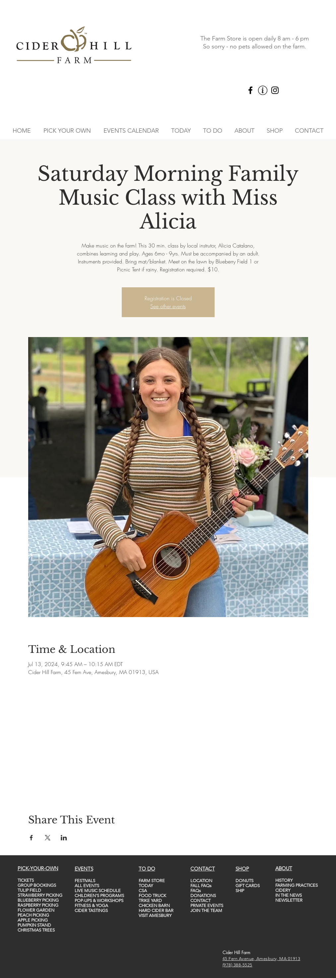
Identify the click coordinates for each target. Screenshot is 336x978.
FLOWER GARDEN (36, 910)
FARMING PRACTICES (296, 885)
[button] (67, 131)
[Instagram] (275, 90)
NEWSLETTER (288, 900)
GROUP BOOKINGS (37, 885)
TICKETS (26, 880)
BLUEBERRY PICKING (38, 900)
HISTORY (284, 880)
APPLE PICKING (33, 920)
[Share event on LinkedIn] (64, 837)
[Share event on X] (47, 837)
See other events (168, 306)
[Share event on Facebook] (31, 837)
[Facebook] (250, 90)
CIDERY (282, 890)
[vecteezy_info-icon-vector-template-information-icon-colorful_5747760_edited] (263, 90)
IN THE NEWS (288, 895)
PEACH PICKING (33, 915)
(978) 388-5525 (237, 964)
